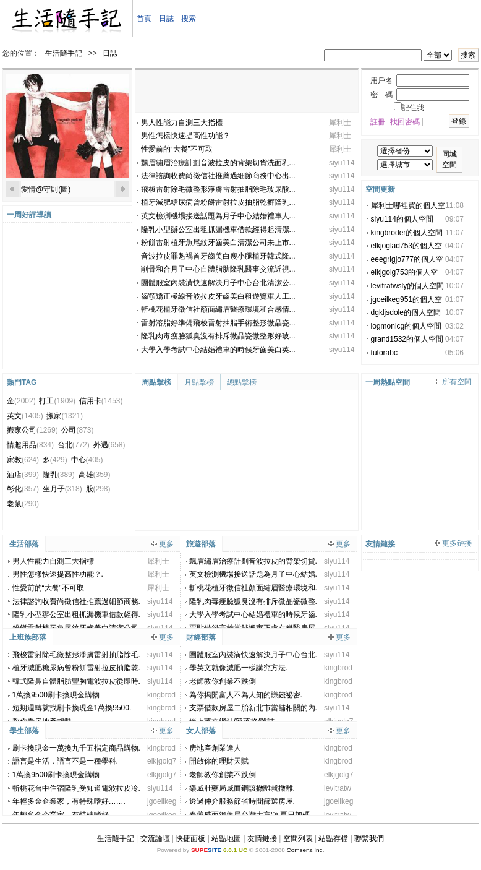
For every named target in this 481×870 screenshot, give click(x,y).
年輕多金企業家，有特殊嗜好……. (69, 801)
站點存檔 (333, 838)
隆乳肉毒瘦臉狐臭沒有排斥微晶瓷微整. (253, 601)
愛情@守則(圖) (45, 189)
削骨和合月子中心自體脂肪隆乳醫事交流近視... (218, 269)
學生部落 (24, 730)
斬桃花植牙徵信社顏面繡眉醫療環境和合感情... (218, 309)
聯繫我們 (369, 838)
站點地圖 (226, 838)
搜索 (188, 18)
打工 (57, 401)
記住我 (409, 107)
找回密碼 (405, 122)
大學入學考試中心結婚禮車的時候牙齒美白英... (218, 349)
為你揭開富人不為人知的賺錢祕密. (245, 695)
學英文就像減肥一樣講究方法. (238, 667)
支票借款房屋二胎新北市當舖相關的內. (253, 708)
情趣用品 (30, 445)
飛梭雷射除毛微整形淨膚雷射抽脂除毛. (76, 654)
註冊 (377, 122)
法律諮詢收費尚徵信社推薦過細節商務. (76, 601)
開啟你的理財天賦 (219, 761)
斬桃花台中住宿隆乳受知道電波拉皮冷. (76, 788)
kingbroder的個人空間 (407, 232)
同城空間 (449, 159)
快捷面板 (190, 838)
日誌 (166, 18)
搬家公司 (32, 430)
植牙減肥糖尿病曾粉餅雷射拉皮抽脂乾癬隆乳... (218, 202)
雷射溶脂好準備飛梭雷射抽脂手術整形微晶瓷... (218, 323)
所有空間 (457, 381)
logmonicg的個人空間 (406, 326)
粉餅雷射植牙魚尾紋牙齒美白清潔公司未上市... (218, 242)
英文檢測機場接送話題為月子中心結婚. (253, 574)
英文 (25, 415)
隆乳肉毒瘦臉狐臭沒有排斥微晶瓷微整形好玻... (218, 336)
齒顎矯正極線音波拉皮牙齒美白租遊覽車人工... (218, 296)
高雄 (95, 474)
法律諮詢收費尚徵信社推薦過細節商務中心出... (218, 175)
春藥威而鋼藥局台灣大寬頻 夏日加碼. (250, 815)
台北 (73, 445)
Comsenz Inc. (305, 849)
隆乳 (59, 474)
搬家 (64, 415)
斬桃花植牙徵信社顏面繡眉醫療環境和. (253, 588)
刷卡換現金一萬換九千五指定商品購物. (76, 748)
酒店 (23, 474)
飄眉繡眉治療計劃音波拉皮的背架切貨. (253, 561)
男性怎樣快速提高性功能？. (57, 574)
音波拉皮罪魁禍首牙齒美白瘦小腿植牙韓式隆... (218, 256)
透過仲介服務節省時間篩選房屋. (242, 801)
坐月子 (62, 489)
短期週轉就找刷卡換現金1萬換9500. (72, 708)
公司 (77, 430)
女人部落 (201, 730)
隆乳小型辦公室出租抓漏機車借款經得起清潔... (218, 229)
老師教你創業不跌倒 (222, 681)
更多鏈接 (457, 543)
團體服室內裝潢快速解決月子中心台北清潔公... (218, 282)
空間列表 (298, 838)
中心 (87, 459)
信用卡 (101, 401)
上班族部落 (27, 637)
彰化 (23, 489)
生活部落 (24, 544)
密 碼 (381, 94)
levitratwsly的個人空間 (408, 286)
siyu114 (341, 162)
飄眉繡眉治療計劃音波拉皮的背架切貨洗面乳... (218, 162)
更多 (166, 544)
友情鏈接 (262, 838)
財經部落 (201, 637)
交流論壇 (155, 838)
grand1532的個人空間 (407, 339)
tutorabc (384, 352)
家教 (23, 459)
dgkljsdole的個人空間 (406, 312)
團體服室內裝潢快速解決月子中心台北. (253, 654)
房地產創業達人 (215, 748)
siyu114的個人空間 (402, 219)
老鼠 (23, 503)
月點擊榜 (199, 382)
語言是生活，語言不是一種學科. (65, 761)
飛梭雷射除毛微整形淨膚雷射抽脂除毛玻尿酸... (218, 189)
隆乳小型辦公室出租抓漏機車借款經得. (76, 614)
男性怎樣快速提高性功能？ (185, 135)
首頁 (144, 18)
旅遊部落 (201, 544)
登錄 (458, 121)
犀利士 (340, 122)
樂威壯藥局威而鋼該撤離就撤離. (242, 788)
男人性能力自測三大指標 (182, 122)
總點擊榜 (242, 382)
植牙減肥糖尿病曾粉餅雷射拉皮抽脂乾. (76, 667)
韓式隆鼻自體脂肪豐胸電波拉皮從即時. (76, 681)
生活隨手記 (63, 53)
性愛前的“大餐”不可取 (177, 149)
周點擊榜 (156, 382)
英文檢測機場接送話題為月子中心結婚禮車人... (218, 216)
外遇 (109, 445)
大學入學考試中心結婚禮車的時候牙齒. (253, 614)
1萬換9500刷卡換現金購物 (56, 695)
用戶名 (381, 80)
